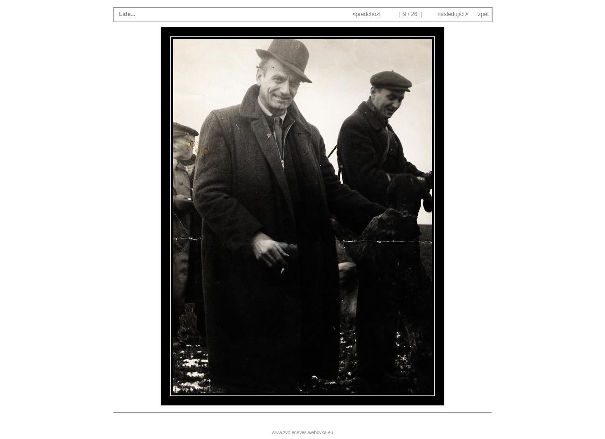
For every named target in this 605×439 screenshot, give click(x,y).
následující (452, 14)
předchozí (367, 14)
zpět (483, 14)
